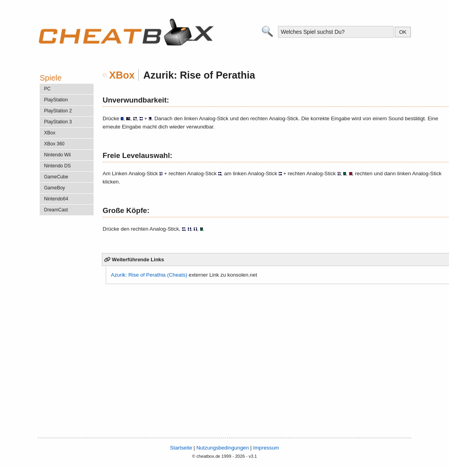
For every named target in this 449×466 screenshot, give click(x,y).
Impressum (266, 448)
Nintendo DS (57, 166)
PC (47, 89)
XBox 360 (54, 144)
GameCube (56, 177)
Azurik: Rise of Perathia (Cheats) (149, 275)
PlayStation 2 (58, 111)
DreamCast (56, 210)
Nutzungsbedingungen (222, 448)
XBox (122, 75)
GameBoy (54, 188)
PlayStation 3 (58, 122)
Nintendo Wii (57, 155)
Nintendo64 (56, 199)
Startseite (181, 448)
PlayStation (56, 100)
